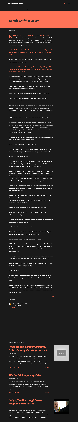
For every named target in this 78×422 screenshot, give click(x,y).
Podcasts (46, 9)
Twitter (39, 9)
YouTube (33, 9)
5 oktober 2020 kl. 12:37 (22, 303)
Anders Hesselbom (15, 3)
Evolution (61, 9)
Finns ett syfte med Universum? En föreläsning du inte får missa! (28, 348)
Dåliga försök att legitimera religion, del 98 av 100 (25, 402)
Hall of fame (53, 9)
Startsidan (17, 9)
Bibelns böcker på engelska (25, 375)
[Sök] (65, 3)
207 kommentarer (16, 367)
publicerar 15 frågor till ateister (36, 35)
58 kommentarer (16, 421)
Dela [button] (53, 296)
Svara (13, 307)
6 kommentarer (15, 392)
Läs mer (47, 367)
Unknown (14, 303)
